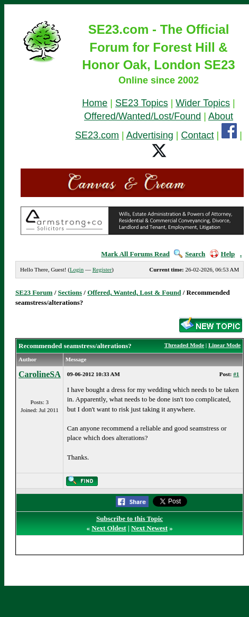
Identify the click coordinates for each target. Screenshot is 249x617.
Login (77, 269)
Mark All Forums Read (135, 254)
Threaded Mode (184, 345)
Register (102, 269)
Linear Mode (224, 345)
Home (94, 103)
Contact (197, 135)
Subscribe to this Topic (129, 518)
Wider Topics (203, 103)
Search (189, 254)
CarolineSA (40, 374)
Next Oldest (108, 528)
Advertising (149, 135)
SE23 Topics (141, 103)
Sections (70, 292)
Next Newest (149, 528)
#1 (236, 374)
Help (222, 254)
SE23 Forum (33, 292)
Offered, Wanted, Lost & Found (134, 292)
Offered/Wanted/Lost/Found (142, 116)
